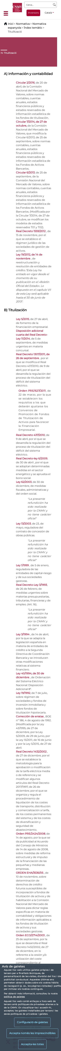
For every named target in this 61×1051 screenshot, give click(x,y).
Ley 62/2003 (24, 481)
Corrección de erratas (30, 716)
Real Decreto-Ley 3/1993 (31, 584)
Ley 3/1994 (23, 634)
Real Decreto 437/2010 (30, 435)
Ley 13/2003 (23, 523)
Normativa (23, 23)
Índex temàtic (33, 27)
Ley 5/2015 (22, 319)
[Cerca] (54, 5)
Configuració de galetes (32, 1022)
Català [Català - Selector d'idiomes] (48, 12)
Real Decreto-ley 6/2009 (31, 458)
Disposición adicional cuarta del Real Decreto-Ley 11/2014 (31, 334)
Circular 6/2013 (25, 172)
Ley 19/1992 (23, 693)
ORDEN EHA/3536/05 (30, 872)
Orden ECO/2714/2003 (30, 935)
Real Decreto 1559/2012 (31, 231)
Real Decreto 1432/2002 (31, 751)
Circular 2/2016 (25, 82)
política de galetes (14, 996)
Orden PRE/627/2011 (32, 390)
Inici (10, 23)
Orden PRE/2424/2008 (30, 833)
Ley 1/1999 (22, 565)
